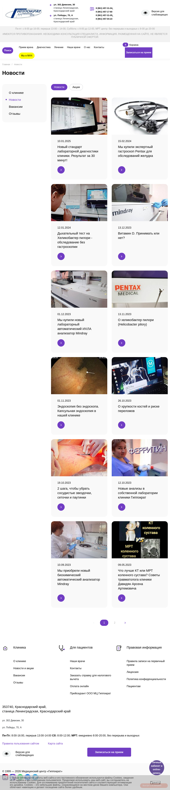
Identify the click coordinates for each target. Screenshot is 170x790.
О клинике (16, 92)
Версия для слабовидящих (160, 13)
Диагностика (44, 47)
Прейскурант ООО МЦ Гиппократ (90, 693)
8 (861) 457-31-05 (104, 15)
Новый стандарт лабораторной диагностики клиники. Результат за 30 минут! (77, 153)
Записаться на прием (138, 52)
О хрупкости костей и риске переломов (138, 409)
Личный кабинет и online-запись (156, 767)
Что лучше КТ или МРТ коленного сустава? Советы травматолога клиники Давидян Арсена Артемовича (139, 579)
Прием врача (26, 47)
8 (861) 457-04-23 (104, 19)
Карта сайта (55, 743)
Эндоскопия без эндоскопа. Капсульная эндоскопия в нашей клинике (78, 411)
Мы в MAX (26, 55)
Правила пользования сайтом (20, 743)
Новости (15, 99)
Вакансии (16, 106)
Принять (155, 782)
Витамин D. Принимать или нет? (138, 236)
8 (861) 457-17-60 (104, 12)
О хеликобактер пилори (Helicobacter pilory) (136, 322)
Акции (76, 87)
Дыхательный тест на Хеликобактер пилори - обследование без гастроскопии (74, 240)
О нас (87, 47)
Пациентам (134, 686)
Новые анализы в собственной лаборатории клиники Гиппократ (138, 493)
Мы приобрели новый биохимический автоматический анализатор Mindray (78, 577)
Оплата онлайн (79, 686)
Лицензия (132, 672)
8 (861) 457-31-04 (104, 8)
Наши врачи (73, 47)
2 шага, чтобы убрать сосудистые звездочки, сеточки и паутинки (74, 493)
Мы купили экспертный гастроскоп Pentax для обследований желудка (135, 151)
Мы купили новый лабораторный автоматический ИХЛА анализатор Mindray (74, 326)
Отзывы (14, 113)
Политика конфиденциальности (146, 679)
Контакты (99, 47)
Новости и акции (23, 668)
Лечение (58, 47)
